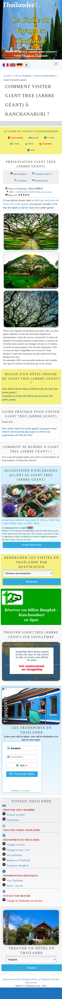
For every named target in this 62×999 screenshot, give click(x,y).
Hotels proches (40, 180)
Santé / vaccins (15, 885)
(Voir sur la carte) (44, 192)
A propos (55, 979)
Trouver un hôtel (16, 814)
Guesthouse (13, 820)
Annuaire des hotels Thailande (17, 979)
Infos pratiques (18, 173)
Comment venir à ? (42, 173)
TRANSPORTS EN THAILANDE (21, 840)
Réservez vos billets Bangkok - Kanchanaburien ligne (31, 615)
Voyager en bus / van (18, 849)
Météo (29, 143)
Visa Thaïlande (15, 880)
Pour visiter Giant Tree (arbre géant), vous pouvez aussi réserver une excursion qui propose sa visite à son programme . (29, 431)
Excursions (45, 143)
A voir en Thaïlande (22, 75)
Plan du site (31, 982)
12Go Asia (22, 790)
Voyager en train (16, 844)
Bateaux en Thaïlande (19, 860)
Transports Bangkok (18, 865)
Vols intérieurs (14, 855)
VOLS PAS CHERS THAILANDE (21, 830)
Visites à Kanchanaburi (45, 75)
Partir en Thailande (41, 979)
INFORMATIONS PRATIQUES (20, 875)
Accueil (6, 75)
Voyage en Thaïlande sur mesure (24, 900)
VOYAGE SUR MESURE (17, 896)
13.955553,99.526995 (25, 192)
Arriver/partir (15, 137)
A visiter (49, 137)
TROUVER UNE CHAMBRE (19, 810)
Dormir (34, 137)
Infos (31, 150)
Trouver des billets (22, 774)
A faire (14, 143)
